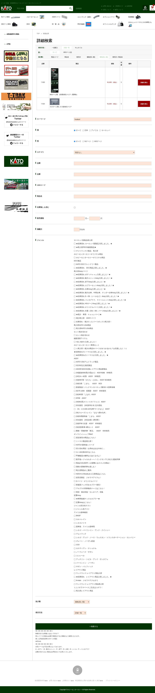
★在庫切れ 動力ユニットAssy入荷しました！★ (94, 278)
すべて (55, 52)
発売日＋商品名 (117, 57)
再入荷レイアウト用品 (84, 591)
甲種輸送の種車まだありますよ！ (88, 456)
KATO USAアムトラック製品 (87, 362)
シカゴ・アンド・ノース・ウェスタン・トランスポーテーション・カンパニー (105, 537)
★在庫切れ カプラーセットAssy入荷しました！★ (95, 285)
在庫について (107, 10)
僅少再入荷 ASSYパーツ (86, 318)
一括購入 (55, 48)
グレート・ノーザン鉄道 (85, 541)
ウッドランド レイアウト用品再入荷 (90, 584)
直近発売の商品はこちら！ (86, 438)
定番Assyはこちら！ (84, 502)
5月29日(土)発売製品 (84, 365)
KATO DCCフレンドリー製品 (87, 264)
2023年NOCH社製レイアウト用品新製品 (91, 369)
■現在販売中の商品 (13, 34)
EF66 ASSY (81, 398)
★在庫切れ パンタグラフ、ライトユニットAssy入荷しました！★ (101, 300)
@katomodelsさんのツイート (16, 140)
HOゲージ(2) (67, 52)
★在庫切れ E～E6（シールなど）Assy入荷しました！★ (97, 296)
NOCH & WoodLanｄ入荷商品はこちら (91, 474)
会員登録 (129, 6)
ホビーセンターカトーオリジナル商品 (90, 257)
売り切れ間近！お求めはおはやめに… (90, 448)
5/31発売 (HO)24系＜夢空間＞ (88, 420)
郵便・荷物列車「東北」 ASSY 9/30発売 (92, 431)
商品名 (67, 57)
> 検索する (94, 626)
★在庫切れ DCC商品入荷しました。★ (91, 268)
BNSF (78, 516)
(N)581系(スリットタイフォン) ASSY (90, 402)
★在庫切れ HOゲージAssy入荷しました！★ (93, 303)
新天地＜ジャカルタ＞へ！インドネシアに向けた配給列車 (98, 459)
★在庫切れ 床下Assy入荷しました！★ (91, 282)
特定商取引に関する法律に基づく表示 (87, 680)
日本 (86, 130)
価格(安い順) (91, 57)
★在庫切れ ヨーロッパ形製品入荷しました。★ (94, 244)
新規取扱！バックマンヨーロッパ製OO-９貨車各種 (95, 387)
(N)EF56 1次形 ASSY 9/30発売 (89, 423)
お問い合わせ (107, 6)
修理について (119, 10)
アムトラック (81, 534)
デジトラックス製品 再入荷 (87, 251)
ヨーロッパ (105, 130)
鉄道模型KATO (40, 680)
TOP (38, 33)
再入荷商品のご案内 (83, 470)
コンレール (80, 556)
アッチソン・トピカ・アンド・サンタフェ (92, 559)
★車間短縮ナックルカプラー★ (88, 499)
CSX (78, 545)
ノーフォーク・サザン (84, 552)
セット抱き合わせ (83, 335)
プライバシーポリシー (113, 680)
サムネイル (78, 48)
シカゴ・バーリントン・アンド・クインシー (93, 530)
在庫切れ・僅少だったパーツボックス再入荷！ (94, 322)
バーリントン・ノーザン (85, 563)
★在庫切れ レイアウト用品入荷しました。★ (94, 577)
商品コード (54, 57)
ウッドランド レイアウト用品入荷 (89, 573)
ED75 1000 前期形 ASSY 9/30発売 (91, 391)
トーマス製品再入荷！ (84, 441)
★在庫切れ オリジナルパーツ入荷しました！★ (94, 307)
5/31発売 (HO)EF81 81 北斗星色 (89, 405)
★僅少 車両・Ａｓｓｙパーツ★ (88, 314)
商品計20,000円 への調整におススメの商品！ (93, 463)
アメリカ (94, 130)
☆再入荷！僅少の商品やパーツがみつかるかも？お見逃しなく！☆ (101, 348)
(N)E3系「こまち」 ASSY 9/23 (89, 384)
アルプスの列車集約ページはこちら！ (90, 488)
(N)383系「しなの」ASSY (86, 394)
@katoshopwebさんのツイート (16, 122)
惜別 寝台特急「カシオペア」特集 (89, 492)
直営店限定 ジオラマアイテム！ (88, 477)
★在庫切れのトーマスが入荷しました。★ (92, 355)
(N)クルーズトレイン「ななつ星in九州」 (91, 413)
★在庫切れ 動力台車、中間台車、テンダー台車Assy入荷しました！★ (102, 293)
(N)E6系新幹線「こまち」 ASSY (88, 416)
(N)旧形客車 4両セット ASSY (88, 427)
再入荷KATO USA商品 (84, 328)
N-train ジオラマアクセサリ (87, 580)
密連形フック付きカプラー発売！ (88, 485)
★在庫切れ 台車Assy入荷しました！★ (91, 289)
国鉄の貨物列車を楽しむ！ (86, 467)
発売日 (78, 57)
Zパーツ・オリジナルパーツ (86, 481)
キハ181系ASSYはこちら (85, 452)
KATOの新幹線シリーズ (85, 445)
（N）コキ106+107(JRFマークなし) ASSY (93, 409)
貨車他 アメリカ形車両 (85, 526)
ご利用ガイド (119, 6)
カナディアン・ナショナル (86, 548)
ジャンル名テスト (83, 509)
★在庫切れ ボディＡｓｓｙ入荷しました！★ (93, 274)
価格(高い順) (104, 57)
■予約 (8, 44)
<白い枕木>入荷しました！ (86, 342)
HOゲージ (98, 141)
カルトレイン (81, 519)
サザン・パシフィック (84, 566)
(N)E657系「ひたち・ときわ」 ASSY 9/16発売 (93, 380)
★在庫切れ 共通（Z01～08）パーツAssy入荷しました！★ (98, 311)
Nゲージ (88, 141)
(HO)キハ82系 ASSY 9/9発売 (88, 376)
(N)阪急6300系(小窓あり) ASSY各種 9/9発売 (94, 373)
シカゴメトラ (81, 523)
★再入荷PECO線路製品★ (86, 247)
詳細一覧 (67, 48)
